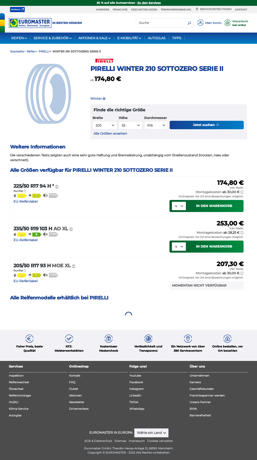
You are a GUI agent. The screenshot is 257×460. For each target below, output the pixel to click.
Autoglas (15, 415)
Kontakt (241, 9)
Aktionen (75, 395)
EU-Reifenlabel (25, 201)
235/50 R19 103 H (41, 229)
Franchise (120, 9)
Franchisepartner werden (207, 395)
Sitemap (120, 441)
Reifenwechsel (19, 382)
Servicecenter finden (213, 9)
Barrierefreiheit (200, 415)
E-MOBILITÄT (127, 38)
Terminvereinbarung (176, 9)
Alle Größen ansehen (110, 133)
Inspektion (16, 375)
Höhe (123, 118)
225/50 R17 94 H (34, 186)
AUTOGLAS (156, 38)
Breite (98, 118)
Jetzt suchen (204, 125)
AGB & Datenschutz (98, 441)
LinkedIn (135, 395)
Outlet (73, 389)
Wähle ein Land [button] (150, 433)
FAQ (72, 382)
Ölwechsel (16, 389)
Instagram (136, 389)
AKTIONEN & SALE (92, 38)
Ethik (193, 409)
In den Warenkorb (214, 206)
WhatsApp (136, 409)
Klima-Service (18, 409)
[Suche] (160, 22)
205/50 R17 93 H (42, 265)
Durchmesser (155, 118)
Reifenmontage (20, 395)
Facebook (136, 382)
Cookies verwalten (160, 441)
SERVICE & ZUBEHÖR (51, 38)
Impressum (137, 441)
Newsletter (76, 402)
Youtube (135, 375)
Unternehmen (199, 375)
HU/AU (13, 402)
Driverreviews (79, 409)
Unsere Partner (200, 402)
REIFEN (17, 38)
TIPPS (176, 38)
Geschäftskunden (144, 9)
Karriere (102, 9)
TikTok (133, 402)
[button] (25, 191)
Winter (98, 98)
